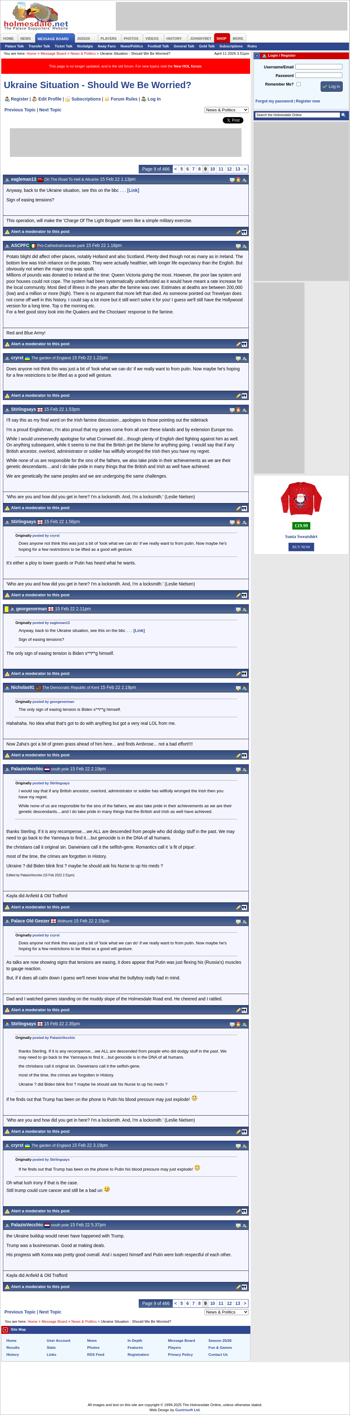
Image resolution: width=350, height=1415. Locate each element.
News (92, 1340)
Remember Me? (279, 84)
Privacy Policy (180, 1354)
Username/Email (279, 67)
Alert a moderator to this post (40, 231)
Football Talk (158, 46)
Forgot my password (274, 101)
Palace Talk (14, 46)
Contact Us (218, 1354)
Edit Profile (50, 99)
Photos (93, 1347)
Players (174, 1347)
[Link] (133, 190)
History (12, 1354)
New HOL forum (187, 66)
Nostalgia (85, 46)
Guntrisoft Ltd (187, 1410)
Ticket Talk (64, 46)
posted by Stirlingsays (51, 783)
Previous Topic (20, 109)
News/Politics (132, 46)
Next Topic (50, 109)
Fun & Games (220, 1347)
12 (229, 169)
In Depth (135, 1340)
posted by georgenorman (53, 702)
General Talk (184, 46)
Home (32, 53)
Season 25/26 (220, 1340)
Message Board (53, 53)
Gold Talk (207, 46)
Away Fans (107, 46)
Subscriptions (231, 46)
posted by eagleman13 (51, 623)
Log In (154, 99)
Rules (252, 46)
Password (285, 76)
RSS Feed (95, 1354)
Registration (138, 1354)
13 (237, 169)
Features (135, 1347)
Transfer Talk (39, 46)
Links (51, 1354)
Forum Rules (124, 99)
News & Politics (83, 53)
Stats (51, 1347)
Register (19, 99)
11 (221, 169)
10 (212, 169)
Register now (308, 101)
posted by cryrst (46, 535)
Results (13, 1347)
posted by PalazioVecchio (53, 1038)
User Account (58, 1340)
